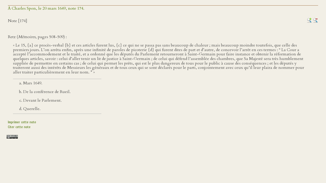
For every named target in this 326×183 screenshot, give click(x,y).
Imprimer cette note (22, 122)
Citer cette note (19, 127)
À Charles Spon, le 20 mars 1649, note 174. (46, 8)
